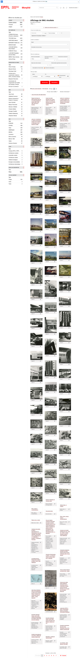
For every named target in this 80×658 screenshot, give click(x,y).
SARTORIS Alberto (15, 41)
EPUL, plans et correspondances (34, 509)
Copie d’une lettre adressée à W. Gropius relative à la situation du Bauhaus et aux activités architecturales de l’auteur (50, 101)
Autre (15, 182)
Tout (10, 32)
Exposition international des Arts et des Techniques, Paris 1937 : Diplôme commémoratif (65, 627)
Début (33, 74)
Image (15, 180)
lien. (46, 1)
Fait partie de (12, 30)
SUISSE (15, 126)
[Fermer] (78, 2)
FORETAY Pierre (15, 51)
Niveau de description (14, 167)
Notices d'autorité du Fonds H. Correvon (15, 99)
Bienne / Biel (15, 139)
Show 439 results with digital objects (38, 94)
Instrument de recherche (62, 56)
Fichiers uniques (15, 23)
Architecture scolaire (15, 153)
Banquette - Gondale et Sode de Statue (50, 637)
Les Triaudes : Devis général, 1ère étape (64, 643)
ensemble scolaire (15, 155)
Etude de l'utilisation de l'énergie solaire (50, 500)
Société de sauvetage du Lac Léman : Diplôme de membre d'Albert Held (36, 635)
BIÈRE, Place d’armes (15, 57)
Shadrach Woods (15, 116)
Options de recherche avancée (51, 27)
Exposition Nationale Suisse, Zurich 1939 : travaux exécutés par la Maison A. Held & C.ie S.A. (50, 621)
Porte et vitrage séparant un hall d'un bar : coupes (65, 570)
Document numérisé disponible (48, 57)
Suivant (64, 655)
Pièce (15, 172)
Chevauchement (62, 75)
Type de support (12, 175)
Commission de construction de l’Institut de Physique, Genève (15, 83)
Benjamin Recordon (15, 79)
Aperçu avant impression (36, 88)
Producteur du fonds (14, 62)
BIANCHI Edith (15, 45)
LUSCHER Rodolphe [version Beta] (15, 54)
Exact (60, 77)
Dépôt (32, 42)
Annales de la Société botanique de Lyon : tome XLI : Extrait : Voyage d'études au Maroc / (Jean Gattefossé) (65, 533)
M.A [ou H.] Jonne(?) (15, 87)
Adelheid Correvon (15, 97)
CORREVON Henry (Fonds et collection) (15, 35)
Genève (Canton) (15, 143)
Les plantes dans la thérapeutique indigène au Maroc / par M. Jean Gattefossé (35, 560)
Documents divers (49, 511)
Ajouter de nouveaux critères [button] (38, 35)
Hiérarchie (45, 88)
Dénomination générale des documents (58, 62)
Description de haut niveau (36, 47)
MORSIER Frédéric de (15, 43)
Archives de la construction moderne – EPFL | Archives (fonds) (15, 75)
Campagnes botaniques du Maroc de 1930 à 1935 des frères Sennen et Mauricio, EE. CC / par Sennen (65, 553)
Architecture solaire (15, 158)
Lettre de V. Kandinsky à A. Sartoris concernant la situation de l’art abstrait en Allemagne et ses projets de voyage (36, 122)
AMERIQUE (15, 130)
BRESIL (15, 132)
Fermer (41, 16)
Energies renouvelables (15, 162)
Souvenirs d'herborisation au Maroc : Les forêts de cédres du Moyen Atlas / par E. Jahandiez (51, 556)
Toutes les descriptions (50, 67)
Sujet (10, 146)
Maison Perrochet (15, 105)
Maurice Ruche (15, 69)
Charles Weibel (15, 109)
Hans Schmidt (15, 103)
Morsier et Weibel (15, 107)
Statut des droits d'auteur (36, 62)
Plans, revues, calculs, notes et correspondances (64, 518)
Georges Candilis (15, 111)
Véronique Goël (15, 71)
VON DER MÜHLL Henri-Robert (15, 48)
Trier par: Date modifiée (52, 91)
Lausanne (15, 135)
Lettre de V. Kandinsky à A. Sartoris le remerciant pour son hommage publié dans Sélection (64, 118)
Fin (45, 74)
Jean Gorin (15, 94)
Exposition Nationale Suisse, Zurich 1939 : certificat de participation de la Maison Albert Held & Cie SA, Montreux (36, 617)
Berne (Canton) (15, 137)
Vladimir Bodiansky (15, 114)
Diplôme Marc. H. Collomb (63, 506)
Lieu (10, 119)
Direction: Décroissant (64, 91)
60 (60, 655)
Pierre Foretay (15, 67)
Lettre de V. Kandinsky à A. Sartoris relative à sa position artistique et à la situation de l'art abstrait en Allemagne (64, 101)
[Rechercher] (47, 7)
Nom (10, 89)
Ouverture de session (73, 7)
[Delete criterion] (61, 33)
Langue (10, 20)
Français (15, 25)
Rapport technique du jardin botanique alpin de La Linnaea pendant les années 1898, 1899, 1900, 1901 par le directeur (36, 101)
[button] (63, 7)
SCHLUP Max (15, 59)
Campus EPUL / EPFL (15, 151)
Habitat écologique (15, 160)
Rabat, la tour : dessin (35, 520)
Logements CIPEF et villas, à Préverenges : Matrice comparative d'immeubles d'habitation (65, 610)
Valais (15, 141)
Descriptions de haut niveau (38, 67)
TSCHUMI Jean (15, 38)
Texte (15, 184)
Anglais (15, 27)
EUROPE (15, 124)
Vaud (15, 128)
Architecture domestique (15, 164)
